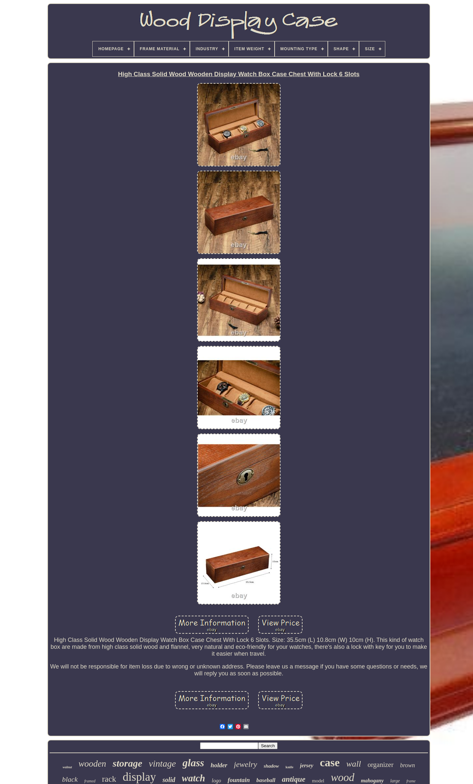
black (70, 779)
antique (293, 779)
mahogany (372, 780)
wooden (92, 764)
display (139, 777)
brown (407, 765)
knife (289, 767)
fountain (239, 779)
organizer (381, 765)
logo (216, 780)
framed (90, 781)
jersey (306, 765)
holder (219, 765)
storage (127, 763)
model (318, 780)
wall (353, 764)
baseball (266, 780)
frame (411, 781)
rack (109, 778)
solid (169, 779)
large (395, 780)
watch (193, 778)
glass (193, 763)
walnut (67, 767)
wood (342, 777)
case (330, 762)
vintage (162, 763)
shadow (271, 766)
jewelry (245, 764)
